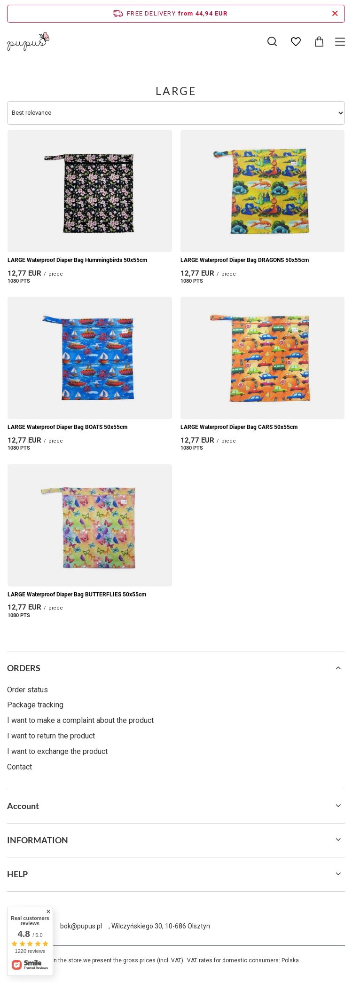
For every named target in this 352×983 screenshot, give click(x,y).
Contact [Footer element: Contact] (19, 766)
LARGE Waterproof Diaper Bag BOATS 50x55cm (67, 427)
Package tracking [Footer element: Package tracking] (35, 704)
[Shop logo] (28, 41)
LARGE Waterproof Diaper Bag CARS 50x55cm (238, 427)
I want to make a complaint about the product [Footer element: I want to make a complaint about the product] (80, 720)
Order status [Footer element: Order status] (27, 689)
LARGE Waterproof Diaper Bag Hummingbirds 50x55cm (77, 260)
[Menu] (341, 41)
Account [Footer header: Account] (23, 806)
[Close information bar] (334, 13)
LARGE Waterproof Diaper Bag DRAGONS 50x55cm (244, 260)
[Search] (272, 41)
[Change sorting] (176, 113)
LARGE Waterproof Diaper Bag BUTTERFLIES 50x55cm (77, 594)
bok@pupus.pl (81, 926)
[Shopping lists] (295, 42)
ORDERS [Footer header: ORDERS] (23, 668)
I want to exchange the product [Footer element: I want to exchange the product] (57, 751)
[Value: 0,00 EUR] (319, 42)
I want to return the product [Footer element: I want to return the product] (51, 735)
